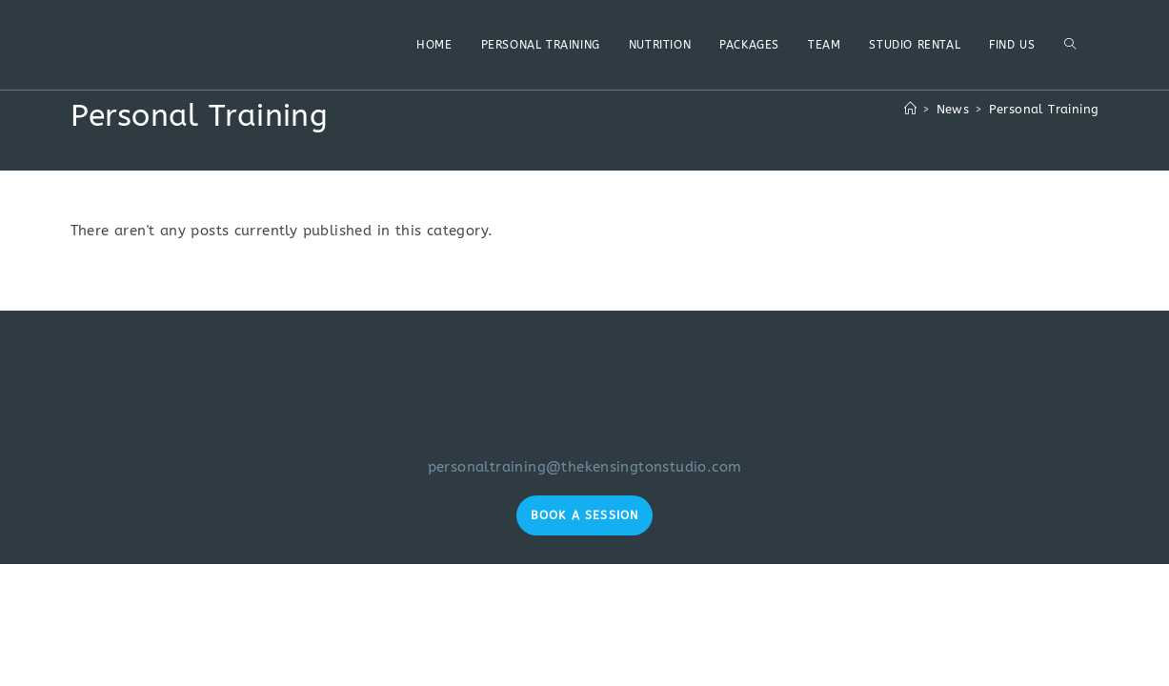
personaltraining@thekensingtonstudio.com (585, 466)
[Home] (910, 109)
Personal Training (1044, 109)
